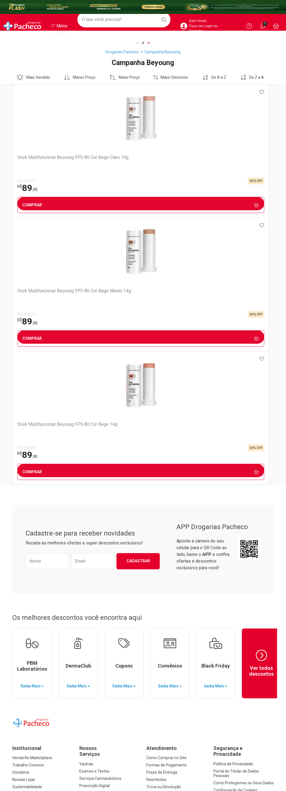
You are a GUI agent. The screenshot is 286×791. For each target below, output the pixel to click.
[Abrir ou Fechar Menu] (59, 27)
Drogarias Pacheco (122, 52)
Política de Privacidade (233, 497)
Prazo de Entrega (161, 505)
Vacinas (86, 497)
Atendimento (161, 481)
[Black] (143, 7)
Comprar (45, 205)
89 (27, 187)
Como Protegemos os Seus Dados (243, 516)
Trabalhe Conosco (28, 498)
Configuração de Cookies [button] (235, 523)
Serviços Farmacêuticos (100, 511)
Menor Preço (80, 77)
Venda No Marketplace (32, 491)
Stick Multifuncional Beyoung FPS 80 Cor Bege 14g (173, 163)
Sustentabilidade (27, 520)
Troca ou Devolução (163, 520)
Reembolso (156, 512)
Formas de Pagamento (166, 498)
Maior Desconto (171, 77)
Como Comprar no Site (166, 491)
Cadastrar (138, 294)
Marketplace (157, 527)
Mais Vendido (33, 77)
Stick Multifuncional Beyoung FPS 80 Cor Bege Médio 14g (108, 163)
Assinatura (89, 526)
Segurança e (243, 484)
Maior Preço (124, 77)
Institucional (26, 481)
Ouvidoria (20, 505)
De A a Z (214, 77)
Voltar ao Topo (143, 714)
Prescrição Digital (94, 519)
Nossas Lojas (23, 512)
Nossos (109, 484)
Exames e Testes (94, 504)
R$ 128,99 (26, 181)
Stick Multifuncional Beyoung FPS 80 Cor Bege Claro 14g (43, 163)
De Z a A (252, 77)
